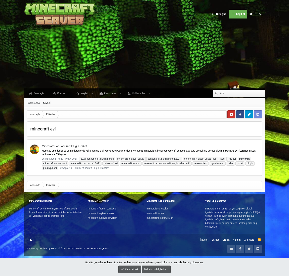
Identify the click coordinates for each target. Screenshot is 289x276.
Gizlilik (226, 240)
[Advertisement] (144, 58)
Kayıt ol (47, 103)
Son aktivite (33, 103)
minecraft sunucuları (158, 208)
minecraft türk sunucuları (160, 218)
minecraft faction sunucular (102, 208)
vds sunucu (92, 248)
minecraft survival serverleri (102, 218)
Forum (62, 93)
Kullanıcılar (139, 93)
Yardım (237, 240)
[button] (70, 93)
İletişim (204, 240)
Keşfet (85, 93)
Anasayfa (40, 93)
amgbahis (104, 248)
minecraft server (155, 213)
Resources (111, 93)
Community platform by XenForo (57, 248)
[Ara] (260, 14)
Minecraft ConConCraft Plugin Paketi (65, 146)
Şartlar (215, 240)
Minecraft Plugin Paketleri (95, 168)
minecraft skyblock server (101, 213)
